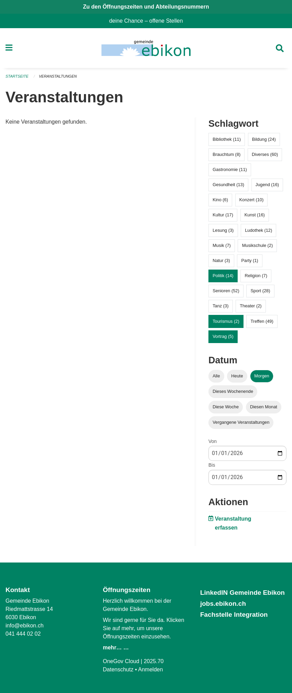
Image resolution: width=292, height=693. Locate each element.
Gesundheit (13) (228, 184)
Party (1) (249, 260)
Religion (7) (256, 275)
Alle (216, 375)
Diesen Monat (263, 406)
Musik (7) (222, 245)
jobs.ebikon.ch (223, 603)
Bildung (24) (264, 139)
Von (212, 441)
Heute (237, 375)
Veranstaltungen (58, 76)
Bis (211, 465)
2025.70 (154, 661)
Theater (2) (250, 305)
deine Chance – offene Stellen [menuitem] (148, 21)
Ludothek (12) (258, 230)
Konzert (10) (251, 199)
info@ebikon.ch (25, 625)
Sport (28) (260, 290)
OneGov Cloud (121, 661)
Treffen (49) (262, 321)
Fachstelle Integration (234, 614)
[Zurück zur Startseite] (146, 48)
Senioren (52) (226, 290)
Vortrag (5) (223, 336)
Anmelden (150, 669)
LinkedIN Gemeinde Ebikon (242, 592)
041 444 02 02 (23, 634)
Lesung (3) (223, 230)
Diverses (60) (265, 154)
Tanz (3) (220, 305)
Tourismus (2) (226, 321)
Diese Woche (226, 406)
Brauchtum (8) (226, 154)
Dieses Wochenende (233, 391)
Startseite (17, 76)
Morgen (261, 375)
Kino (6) (220, 199)
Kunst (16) (255, 214)
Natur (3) (221, 260)
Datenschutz (118, 669)
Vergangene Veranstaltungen (241, 422)
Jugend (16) (267, 184)
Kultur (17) (223, 214)
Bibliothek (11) (227, 139)
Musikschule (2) (257, 245)
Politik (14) (223, 275)
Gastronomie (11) (230, 169)
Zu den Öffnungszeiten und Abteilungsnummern (146, 7)
